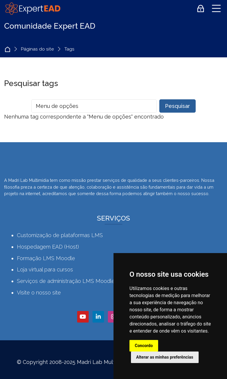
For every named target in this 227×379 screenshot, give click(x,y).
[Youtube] (83, 317)
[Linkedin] (98, 317)
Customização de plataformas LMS (60, 235)
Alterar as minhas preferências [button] (164, 357)
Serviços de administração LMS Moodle (66, 281)
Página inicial (9, 49)
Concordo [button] (144, 345)
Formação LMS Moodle (46, 258)
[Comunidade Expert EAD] (32, 8)
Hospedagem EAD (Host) (48, 247)
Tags (69, 49)
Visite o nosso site (39, 292)
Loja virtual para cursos (45, 269)
